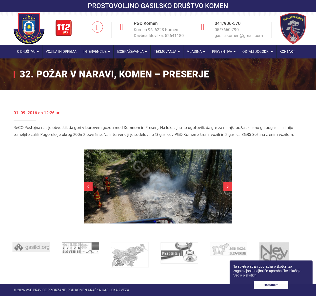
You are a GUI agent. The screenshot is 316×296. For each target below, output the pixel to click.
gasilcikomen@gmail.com (239, 35)
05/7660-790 (227, 29)
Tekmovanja (167, 52)
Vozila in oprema (61, 52)
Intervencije (96, 52)
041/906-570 (227, 23)
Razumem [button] (271, 285)
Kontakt (287, 52)
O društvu (28, 52)
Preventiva (224, 52)
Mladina (196, 52)
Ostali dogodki (257, 52)
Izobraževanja (132, 52)
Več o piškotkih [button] (244, 275)
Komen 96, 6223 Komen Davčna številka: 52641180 (159, 32)
